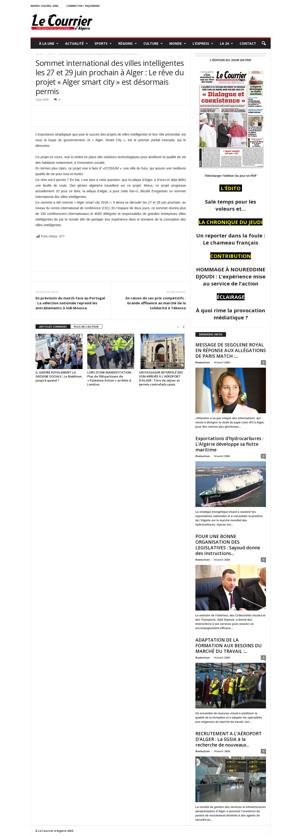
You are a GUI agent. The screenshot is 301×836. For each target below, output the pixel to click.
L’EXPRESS (203, 43)
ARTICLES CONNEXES (53, 326)
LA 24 (226, 43)
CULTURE (153, 43)
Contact (248, 43)
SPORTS (103, 43)
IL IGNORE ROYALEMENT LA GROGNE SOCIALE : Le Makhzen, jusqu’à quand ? (59, 376)
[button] (263, 43)
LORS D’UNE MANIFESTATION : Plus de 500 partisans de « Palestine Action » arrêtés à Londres (109, 378)
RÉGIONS (127, 43)
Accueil (39, 54)
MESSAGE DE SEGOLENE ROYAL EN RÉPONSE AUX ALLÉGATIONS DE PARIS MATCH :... (230, 350)
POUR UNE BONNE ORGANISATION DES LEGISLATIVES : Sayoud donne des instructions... (227, 544)
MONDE (177, 43)
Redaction (202, 362)
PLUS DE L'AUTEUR (86, 326)
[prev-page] (178, 326)
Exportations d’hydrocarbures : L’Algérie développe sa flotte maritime (229, 444)
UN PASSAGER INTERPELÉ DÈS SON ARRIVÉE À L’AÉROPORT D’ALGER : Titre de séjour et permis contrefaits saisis (161, 378)
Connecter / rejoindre (83, 6)
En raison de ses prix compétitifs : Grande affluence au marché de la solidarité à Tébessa (156, 303)
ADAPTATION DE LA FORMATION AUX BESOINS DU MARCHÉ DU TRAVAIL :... (228, 645)
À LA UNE (49, 43)
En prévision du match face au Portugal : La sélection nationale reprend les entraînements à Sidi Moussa (70, 303)
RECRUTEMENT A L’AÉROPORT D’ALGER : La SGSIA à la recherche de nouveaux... (228, 739)
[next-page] (183, 326)
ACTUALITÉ (76, 43)
